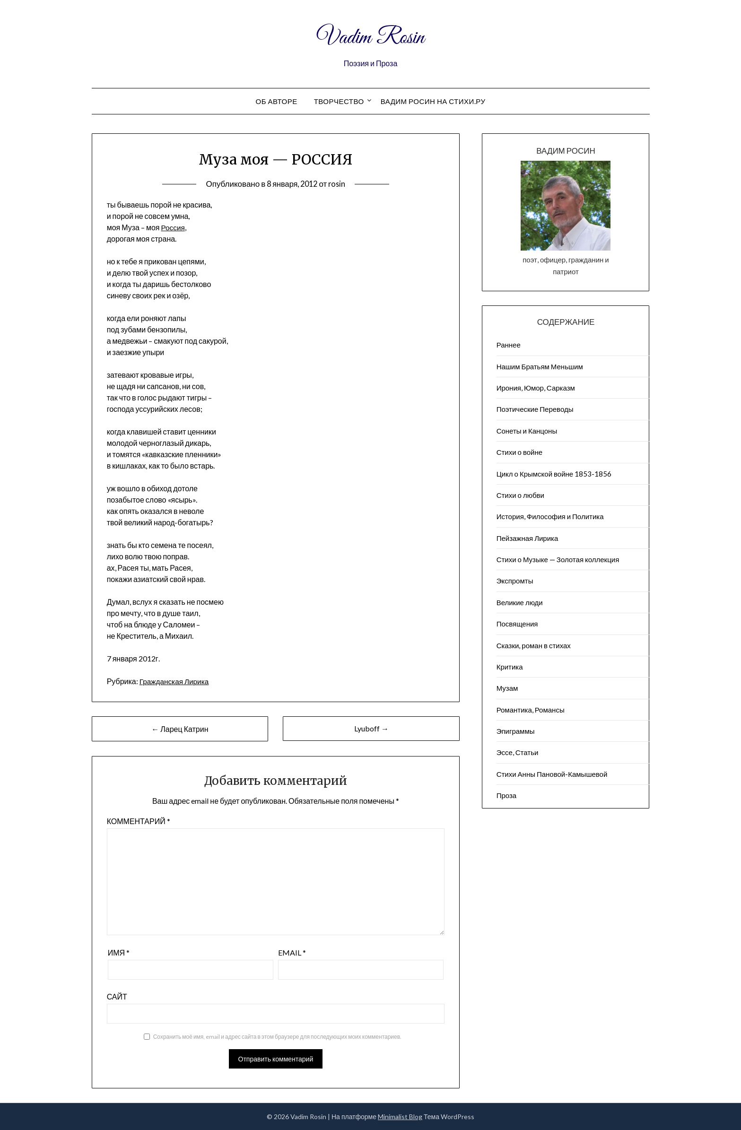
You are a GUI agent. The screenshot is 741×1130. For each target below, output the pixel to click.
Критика (510, 666)
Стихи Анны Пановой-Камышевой (552, 774)
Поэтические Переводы (535, 409)
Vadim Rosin (370, 37)
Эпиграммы (516, 731)
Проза (507, 795)
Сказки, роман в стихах (534, 645)
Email (292, 952)
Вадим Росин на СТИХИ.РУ (433, 101)
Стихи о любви (520, 495)
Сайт (117, 996)
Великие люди (520, 602)
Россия (173, 227)
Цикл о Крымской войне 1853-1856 (554, 473)
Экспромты (515, 580)
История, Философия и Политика (550, 516)
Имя (119, 952)
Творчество (339, 101)
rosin (339, 184)
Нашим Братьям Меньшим (540, 366)
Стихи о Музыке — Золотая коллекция (558, 559)
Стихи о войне (519, 452)
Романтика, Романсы (531, 709)
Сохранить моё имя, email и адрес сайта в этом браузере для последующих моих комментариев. (277, 1036)
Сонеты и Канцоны (527, 430)
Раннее (509, 344)
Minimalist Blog (400, 1117)
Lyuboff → (371, 728)
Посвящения (517, 623)
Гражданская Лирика (175, 681)
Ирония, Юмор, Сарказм (536, 387)
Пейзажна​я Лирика (527, 538)
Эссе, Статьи (518, 752)
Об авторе (276, 101)
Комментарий (138, 821)
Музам (507, 688)
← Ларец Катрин (179, 728)
